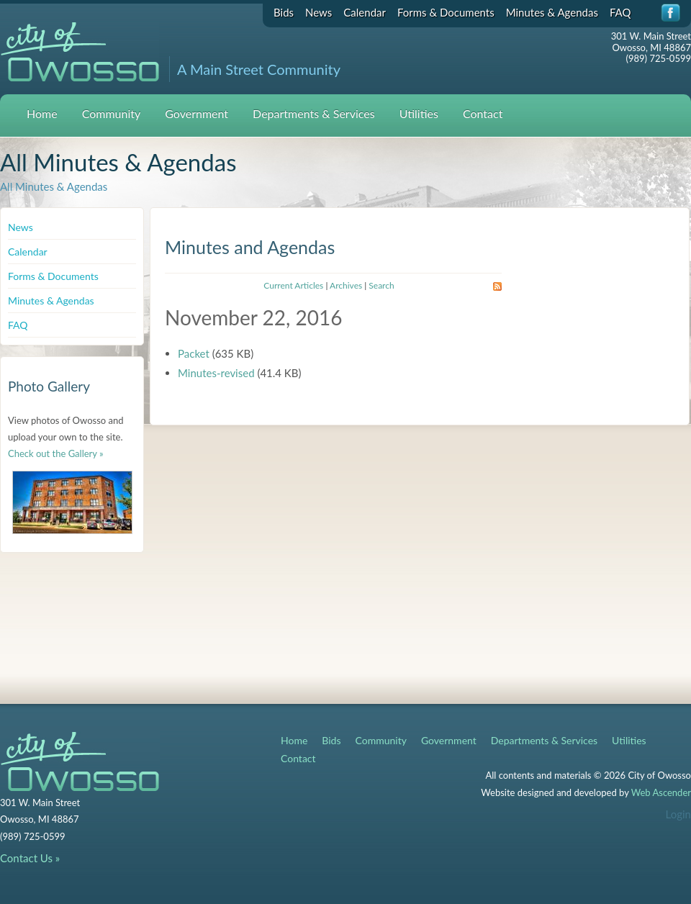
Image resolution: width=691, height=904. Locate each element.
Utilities (418, 113)
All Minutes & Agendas (53, 186)
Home (42, 113)
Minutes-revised (216, 372)
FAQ (620, 12)
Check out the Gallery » (56, 453)
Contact (482, 113)
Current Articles (293, 285)
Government (196, 113)
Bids (284, 12)
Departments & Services (314, 113)
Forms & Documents (445, 12)
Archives (346, 285)
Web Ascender (661, 792)
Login (678, 814)
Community (111, 113)
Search (381, 285)
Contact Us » (30, 857)
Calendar (364, 12)
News (318, 12)
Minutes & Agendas (552, 12)
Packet (193, 353)
